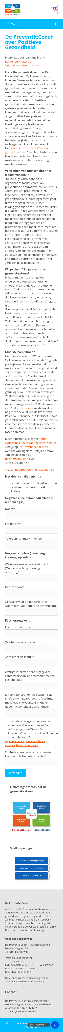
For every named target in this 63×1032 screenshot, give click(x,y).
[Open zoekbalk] (55, 24)
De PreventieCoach (31, 447)
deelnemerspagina (17, 459)
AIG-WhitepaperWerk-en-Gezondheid (30, 469)
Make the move (21, 408)
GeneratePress (31, 1026)
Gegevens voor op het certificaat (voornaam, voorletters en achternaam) (31, 607)
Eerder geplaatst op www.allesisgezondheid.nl (22, 63)
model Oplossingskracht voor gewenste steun (30, 441)
